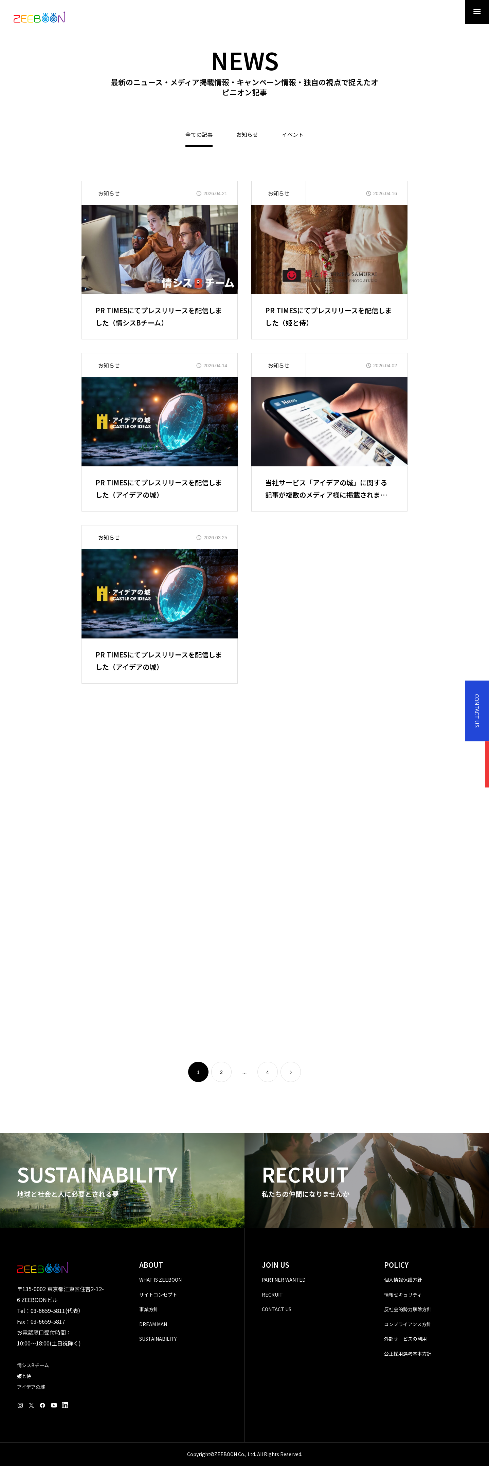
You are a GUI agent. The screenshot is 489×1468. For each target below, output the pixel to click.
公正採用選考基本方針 (408, 1355)
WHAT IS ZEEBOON (160, 1281)
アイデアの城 (31, 1388)
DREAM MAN (153, 1326)
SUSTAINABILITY (158, 1341)
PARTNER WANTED (284, 1281)
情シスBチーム (33, 1367)
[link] (290, 1074)
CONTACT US (276, 1311)
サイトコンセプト (158, 1296)
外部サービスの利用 (405, 1341)
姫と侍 (24, 1377)
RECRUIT (272, 1296)
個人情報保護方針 (403, 1281)
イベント (293, 137)
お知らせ (247, 137)
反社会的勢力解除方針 (408, 1311)
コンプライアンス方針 (407, 1326)
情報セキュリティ (403, 1296)
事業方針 (148, 1311)
